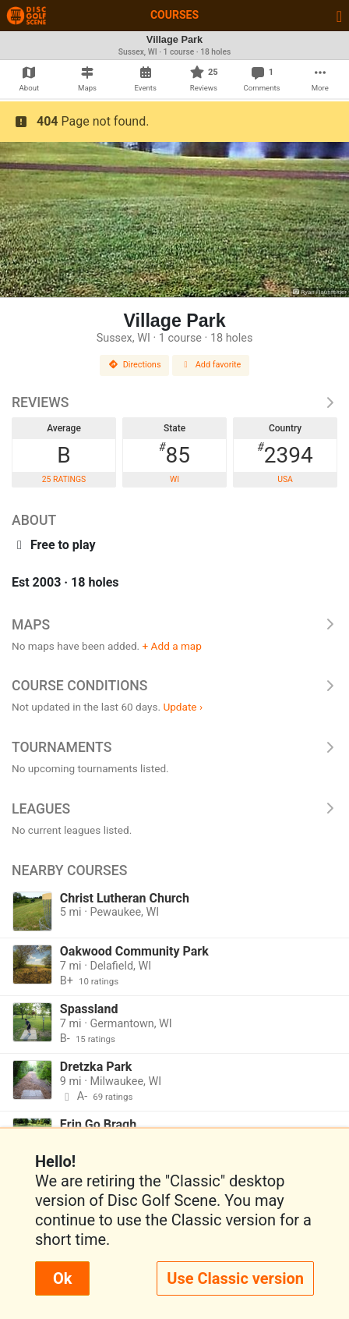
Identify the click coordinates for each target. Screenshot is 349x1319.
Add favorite (211, 365)
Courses (174, 15)
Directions (134, 365)
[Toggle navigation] (339, 15)
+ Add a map (172, 646)
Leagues (174, 809)
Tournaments (174, 747)
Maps (174, 625)
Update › (183, 706)
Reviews (174, 402)
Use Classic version (235, 1278)
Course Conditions (174, 685)
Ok (62, 1278)
